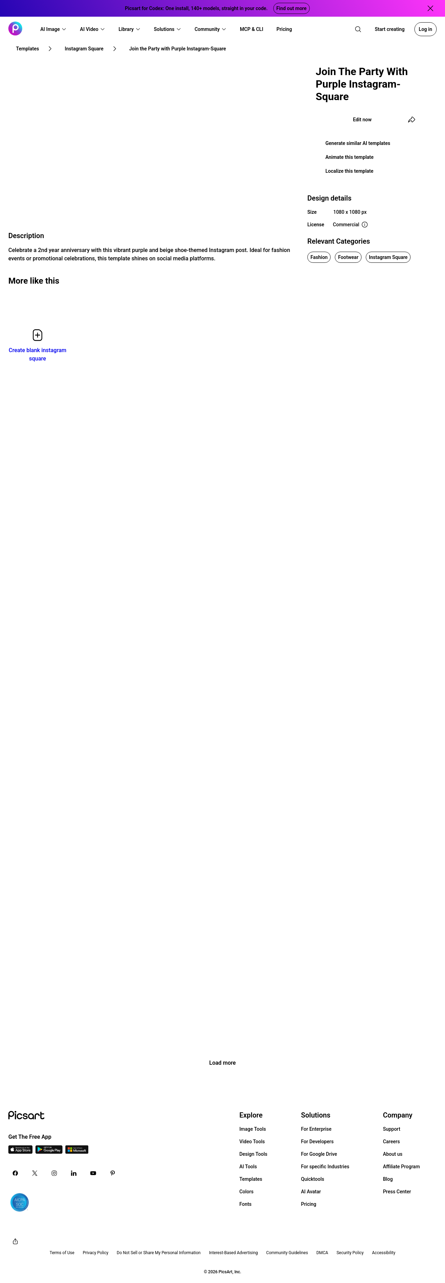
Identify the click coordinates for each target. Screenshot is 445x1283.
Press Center (397, 1191)
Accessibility (383, 1252)
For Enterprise (316, 1129)
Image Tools (252, 1129)
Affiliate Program (401, 1166)
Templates (250, 1179)
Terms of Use (62, 1252)
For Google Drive (319, 1154)
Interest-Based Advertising (233, 1252)
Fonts (245, 1204)
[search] (358, 29)
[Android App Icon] (49, 1151)
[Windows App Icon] (76, 1151)
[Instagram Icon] (54, 1173)
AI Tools (248, 1166)
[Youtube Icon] (93, 1173)
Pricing (308, 1204)
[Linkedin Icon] (74, 1173)
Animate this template (349, 157)
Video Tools (252, 1141)
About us (392, 1154)
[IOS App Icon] (20, 1151)
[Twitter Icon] (35, 1173)
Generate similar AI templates (357, 143)
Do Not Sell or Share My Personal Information (159, 1252)
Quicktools (312, 1179)
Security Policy (350, 1252)
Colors (246, 1191)
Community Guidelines (287, 1252)
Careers (391, 1141)
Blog (388, 1179)
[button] (53, 29)
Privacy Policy (95, 1252)
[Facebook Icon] (15, 1173)
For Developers (317, 1141)
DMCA (322, 1252)
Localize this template (349, 171)
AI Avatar (311, 1191)
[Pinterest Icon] (113, 1173)
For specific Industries (325, 1166)
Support (391, 1129)
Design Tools (253, 1154)
